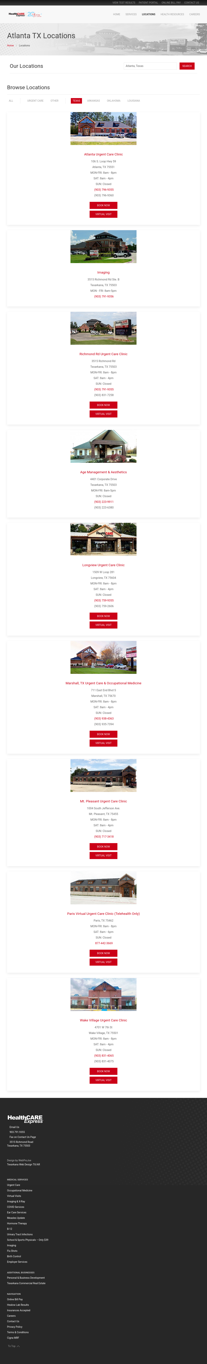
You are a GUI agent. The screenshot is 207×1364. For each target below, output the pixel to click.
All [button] (11, 100)
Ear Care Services (16, 1212)
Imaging (103, 272)
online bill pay (171, 2)
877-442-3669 (104, 943)
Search (187, 66)
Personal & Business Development (26, 1277)
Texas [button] (76, 100)
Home (116, 14)
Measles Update (16, 1218)
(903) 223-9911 (104, 502)
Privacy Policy (14, 1326)
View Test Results (123, 2)
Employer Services (17, 1261)
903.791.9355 (17, 1132)
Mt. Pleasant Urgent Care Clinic (103, 801)
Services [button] (131, 14)
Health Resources (172, 14)
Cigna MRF (13, 1337)
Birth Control (14, 1256)
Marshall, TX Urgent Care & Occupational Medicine (103, 683)
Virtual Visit (103, 214)
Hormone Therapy (17, 1223)
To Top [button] (14, 1346)
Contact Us (191, 2)
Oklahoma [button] (113, 100)
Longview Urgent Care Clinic (103, 565)
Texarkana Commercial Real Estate (26, 1283)
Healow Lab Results (18, 1304)
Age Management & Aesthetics (103, 472)
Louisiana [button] (133, 100)
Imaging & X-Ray (16, 1201)
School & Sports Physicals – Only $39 (27, 1239)
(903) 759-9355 (104, 600)
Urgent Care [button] (35, 100)
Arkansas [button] (93, 100)
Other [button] (54, 100)
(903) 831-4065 (104, 1055)
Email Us (14, 1127)
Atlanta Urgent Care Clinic (103, 154)
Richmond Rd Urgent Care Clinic (103, 354)
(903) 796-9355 (104, 189)
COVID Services (15, 1207)
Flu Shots (12, 1250)
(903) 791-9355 (104, 389)
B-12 (9, 1228)
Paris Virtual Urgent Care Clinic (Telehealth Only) (103, 914)
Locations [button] (148, 14)
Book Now (103, 205)
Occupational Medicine (19, 1190)
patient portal (148, 2)
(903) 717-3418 (104, 836)
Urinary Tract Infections (20, 1234)
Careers (194, 14)
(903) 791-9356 (104, 296)
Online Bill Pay (15, 1299)
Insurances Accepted (18, 1310)
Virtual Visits (14, 1196)
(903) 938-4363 (104, 718)
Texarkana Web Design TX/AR (23, 1164)
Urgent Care (13, 1185)
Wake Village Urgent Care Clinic (103, 1020)
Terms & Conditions (18, 1332)
